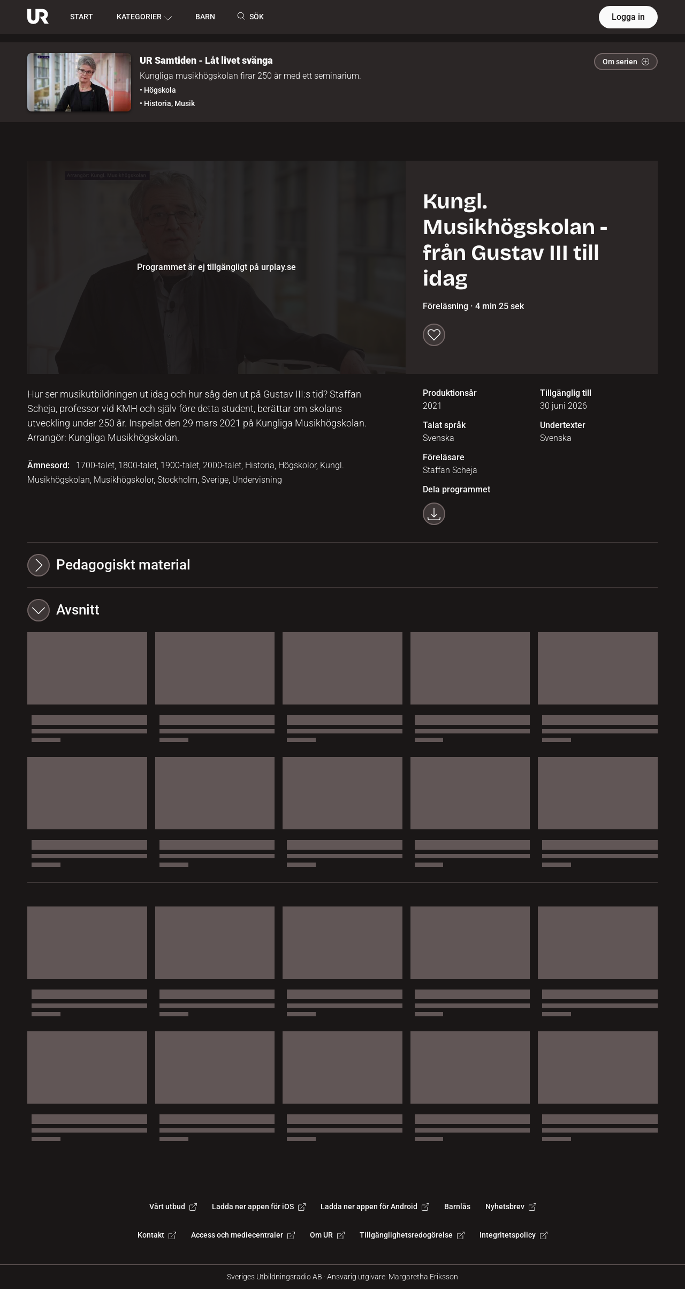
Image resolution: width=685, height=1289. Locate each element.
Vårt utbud (173, 1206)
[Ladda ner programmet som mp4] (434, 514)
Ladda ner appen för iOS (259, 1206)
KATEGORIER (144, 17)
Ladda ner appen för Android (375, 1206)
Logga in (628, 17)
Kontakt (157, 1235)
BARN (205, 16)
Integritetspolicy (513, 1235)
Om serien (626, 61)
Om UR (327, 1235)
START (81, 16)
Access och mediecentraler (243, 1235)
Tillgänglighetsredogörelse (412, 1235)
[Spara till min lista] (434, 335)
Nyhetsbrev (510, 1206)
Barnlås (457, 1206)
